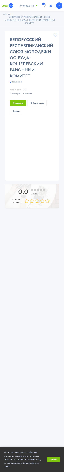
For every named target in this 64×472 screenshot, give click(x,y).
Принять (54, 459)
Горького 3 (16, 81)
